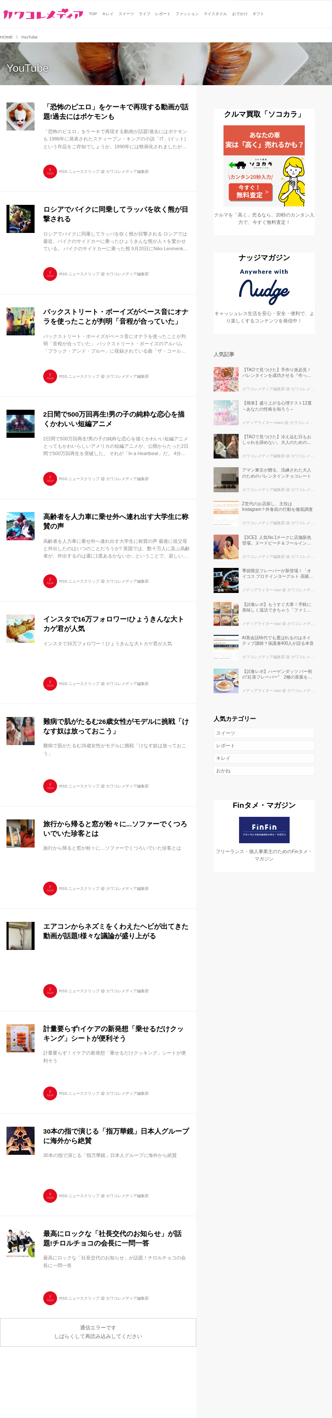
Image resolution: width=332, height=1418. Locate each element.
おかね (223, 770)
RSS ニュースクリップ (79, 171)
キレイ (223, 758)
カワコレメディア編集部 (127, 171)
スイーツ (225, 733)
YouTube (27, 68)
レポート (225, 745)
